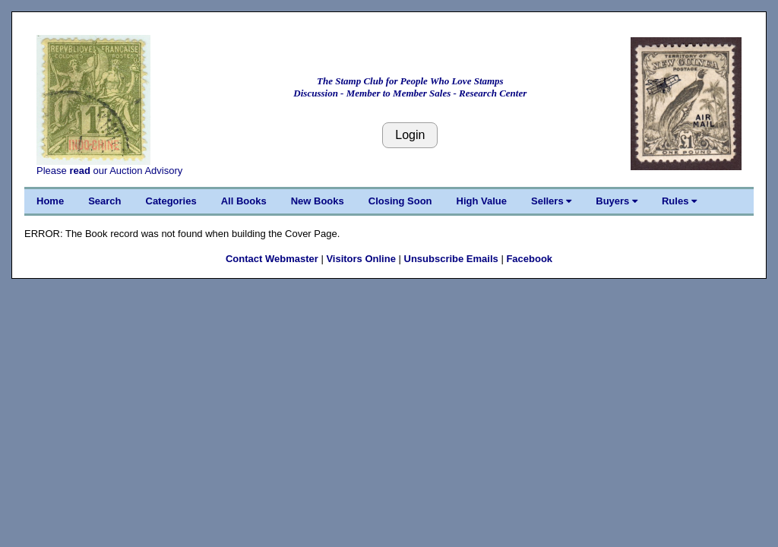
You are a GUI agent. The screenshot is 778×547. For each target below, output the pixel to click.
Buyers (616, 201)
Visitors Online (361, 258)
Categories (171, 201)
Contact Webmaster (272, 258)
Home (50, 201)
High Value (482, 201)
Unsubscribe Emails (451, 258)
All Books (244, 201)
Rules (679, 201)
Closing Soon (400, 201)
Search (104, 201)
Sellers (551, 201)
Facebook (529, 258)
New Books (317, 201)
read (79, 170)
